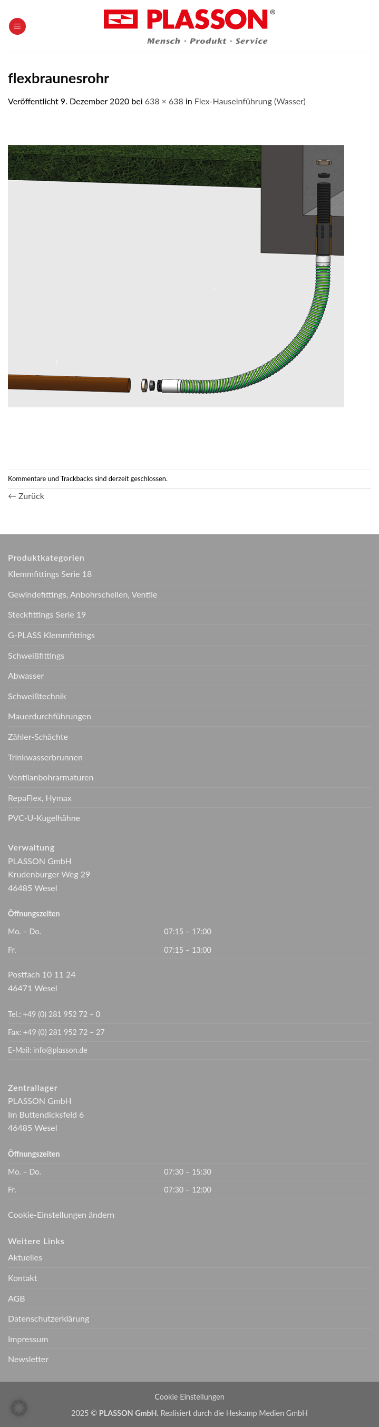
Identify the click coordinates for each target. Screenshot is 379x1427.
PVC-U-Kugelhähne (44, 818)
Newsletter (28, 1359)
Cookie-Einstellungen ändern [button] (61, 1214)
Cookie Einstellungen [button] (189, 1396)
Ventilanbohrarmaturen (50, 777)
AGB (16, 1298)
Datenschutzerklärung (48, 1318)
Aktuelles (25, 1257)
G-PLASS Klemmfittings (51, 635)
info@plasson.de (60, 1049)
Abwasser (26, 675)
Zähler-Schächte (38, 736)
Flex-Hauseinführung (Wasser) (250, 101)
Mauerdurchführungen (49, 716)
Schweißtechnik (37, 696)
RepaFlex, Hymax (40, 798)
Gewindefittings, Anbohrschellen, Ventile (83, 594)
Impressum (28, 1339)
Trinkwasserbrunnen (45, 757)
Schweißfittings (36, 655)
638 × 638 (164, 101)
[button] (17, 26)
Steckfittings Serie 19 (47, 614)
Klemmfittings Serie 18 (50, 574)
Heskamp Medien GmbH (267, 1413)
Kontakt (22, 1278)
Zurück (26, 496)
